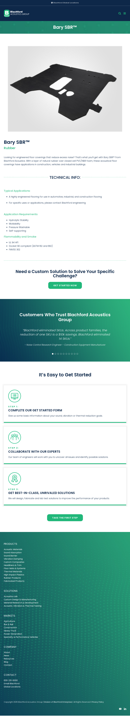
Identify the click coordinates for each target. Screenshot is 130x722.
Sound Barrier (10, 555)
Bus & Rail (8, 624)
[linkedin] (125, 709)
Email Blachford (11, 683)
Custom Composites (14, 562)
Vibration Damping (13, 558)
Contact (8, 665)
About (7, 652)
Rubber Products (12, 577)
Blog (6, 661)
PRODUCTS (10, 544)
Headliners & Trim (12, 565)
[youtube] (120, 709)
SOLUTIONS (11, 591)
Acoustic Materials (13, 549)
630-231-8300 (11, 680)
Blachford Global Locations (65, 3)
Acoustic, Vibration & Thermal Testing (22, 605)
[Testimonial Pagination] (52, 354)
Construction (10, 627)
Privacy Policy (98, 702)
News (6, 655)
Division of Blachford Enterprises (58, 702)
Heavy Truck (10, 630)
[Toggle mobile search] (119, 13)
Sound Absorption (13, 552)
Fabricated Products (14, 581)
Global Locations (12, 686)
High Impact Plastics (14, 574)
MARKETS (9, 615)
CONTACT (10, 675)
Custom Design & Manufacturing (20, 599)
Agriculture (9, 621)
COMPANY (10, 647)
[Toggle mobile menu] (125, 13)
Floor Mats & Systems (14, 568)
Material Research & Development (21, 602)
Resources (9, 658)
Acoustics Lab (11, 596)
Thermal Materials (13, 571)
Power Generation (13, 633)
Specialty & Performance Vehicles (21, 637)
